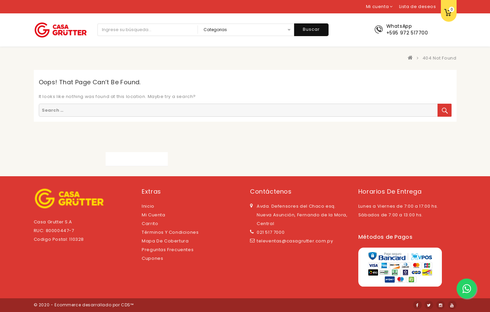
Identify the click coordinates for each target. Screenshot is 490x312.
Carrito (150, 223)
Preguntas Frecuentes (168, 249)
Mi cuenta (153, 215)
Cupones (152, 258)
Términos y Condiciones (170, 232)
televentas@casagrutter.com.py (295, 241)
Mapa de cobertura (165, 241)
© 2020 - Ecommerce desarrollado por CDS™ (84, 305)
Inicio (148, 206)
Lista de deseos (417, 6)
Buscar (311, 29)
